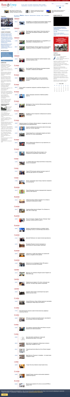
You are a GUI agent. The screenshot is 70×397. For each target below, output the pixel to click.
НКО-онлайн (43, 0)
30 (61, 91)
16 (61, 88)
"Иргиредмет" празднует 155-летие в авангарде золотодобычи (7, 88)
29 (59, 91)
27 (54, 91)
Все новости (16, 15)
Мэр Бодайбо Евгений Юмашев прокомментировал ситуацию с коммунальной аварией (38, 69)
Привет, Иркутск (65, 0)
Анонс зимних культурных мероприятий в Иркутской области (6, 81)
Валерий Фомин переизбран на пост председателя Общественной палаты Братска (61, 77)
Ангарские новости (10, 0)
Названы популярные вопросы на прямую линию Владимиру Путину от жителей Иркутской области (37, 229)
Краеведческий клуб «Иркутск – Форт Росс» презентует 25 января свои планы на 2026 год (7, 127)
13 (54, 88)
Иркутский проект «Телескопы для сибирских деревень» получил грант (61, 72)
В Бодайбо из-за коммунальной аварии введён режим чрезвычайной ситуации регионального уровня (38, 22)
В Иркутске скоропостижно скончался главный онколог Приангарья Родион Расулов (6, 34)
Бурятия (41, 5)
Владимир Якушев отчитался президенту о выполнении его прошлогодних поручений (36, 245)
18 (65, 88)
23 (61, 90)
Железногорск (35, 4)
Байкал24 (3, 0)
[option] (13, 11)
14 (56, 88)
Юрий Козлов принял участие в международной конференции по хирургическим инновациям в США (6, 139)
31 (63, 91)
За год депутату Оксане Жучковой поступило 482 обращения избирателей (6, 77)
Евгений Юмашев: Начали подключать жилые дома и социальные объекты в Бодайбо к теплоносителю (38, 47)
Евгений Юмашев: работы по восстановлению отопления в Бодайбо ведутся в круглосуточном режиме (37, 79)
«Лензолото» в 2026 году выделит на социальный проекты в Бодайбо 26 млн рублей (37, 254)
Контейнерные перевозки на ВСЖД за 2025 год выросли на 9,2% (6, 69)
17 (63, 88)
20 (54, 90)
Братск (26, 4)
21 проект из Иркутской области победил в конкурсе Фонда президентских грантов (6, 119)
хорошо (4, 394)
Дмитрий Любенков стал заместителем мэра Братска (38, 238)
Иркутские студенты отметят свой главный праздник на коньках (61, 62)
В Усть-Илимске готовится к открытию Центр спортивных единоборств (60, 28)
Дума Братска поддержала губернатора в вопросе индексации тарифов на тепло (37, 344)
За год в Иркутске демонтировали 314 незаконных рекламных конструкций (5, 96)
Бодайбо (43, 4)
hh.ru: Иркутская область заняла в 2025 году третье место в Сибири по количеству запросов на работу (6, 134)
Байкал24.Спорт (30, 0)
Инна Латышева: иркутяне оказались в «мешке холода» (6, 131)
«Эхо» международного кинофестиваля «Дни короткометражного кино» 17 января (7, 115)
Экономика (46, 15)
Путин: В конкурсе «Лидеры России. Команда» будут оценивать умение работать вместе (38, 219)
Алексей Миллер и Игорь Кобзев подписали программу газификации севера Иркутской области (39, 302)
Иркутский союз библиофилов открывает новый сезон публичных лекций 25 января (60, 68)
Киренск (40, 4)
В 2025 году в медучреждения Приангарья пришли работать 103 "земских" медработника (7, 92)
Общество (27, 15)
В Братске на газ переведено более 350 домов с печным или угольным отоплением (37, 264)
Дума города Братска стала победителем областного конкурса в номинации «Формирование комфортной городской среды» (6, 46)
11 (65, 87)
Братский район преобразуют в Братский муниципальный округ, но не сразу (35, 338)
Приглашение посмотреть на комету (61, 70)
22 (59, 90)
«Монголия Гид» (50, 0)
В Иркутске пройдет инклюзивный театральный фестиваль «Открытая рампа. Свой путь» (61, 64)
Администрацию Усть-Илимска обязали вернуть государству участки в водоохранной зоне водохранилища (35, 124)
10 (63, 87)
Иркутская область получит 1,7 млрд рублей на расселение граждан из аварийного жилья (7, 38)
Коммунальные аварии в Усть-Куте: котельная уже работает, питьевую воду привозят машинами (37, 283)
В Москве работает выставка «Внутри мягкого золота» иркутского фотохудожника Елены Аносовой (7, 124)
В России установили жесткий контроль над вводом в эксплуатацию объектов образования (38, 318)
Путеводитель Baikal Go (20, 0)
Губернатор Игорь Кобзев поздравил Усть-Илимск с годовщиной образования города (38, 200)
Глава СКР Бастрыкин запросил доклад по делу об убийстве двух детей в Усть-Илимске (38, 172)
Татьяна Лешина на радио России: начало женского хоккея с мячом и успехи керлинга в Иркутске (6, 101)
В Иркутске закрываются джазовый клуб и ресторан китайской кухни (6, 41)
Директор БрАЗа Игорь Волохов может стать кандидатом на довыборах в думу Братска (36, 153)
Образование (17, 16)
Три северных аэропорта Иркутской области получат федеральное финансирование (38, 328)
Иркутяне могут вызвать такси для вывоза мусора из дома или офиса (61, 81)
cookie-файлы (37, 391)
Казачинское (30, 5)
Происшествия (33, 15)
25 (65, 90)
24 (63, 90)
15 (59, 88)
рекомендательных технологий (35, 392)
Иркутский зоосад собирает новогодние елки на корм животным (60, 75)
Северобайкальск (24, 5)
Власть (22, 15)
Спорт (42, 15)
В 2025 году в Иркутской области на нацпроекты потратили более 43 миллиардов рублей (5, 85)
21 (56, 90)
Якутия (45, 5)
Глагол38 (37, 0)
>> (65, 83)
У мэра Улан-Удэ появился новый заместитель (37, 364)
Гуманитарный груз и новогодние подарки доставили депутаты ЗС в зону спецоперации (38, 134)
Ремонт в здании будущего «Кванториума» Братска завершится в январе (61, 34)
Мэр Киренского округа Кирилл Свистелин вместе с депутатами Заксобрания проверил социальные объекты (38, 32)
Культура (38, 15)
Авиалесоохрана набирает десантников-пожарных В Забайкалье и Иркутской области (6, 74)
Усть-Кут (22, 4)
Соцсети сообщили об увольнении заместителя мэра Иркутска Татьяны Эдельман (38, 127)
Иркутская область (36, 5)
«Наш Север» (57, 0)
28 (56, 91)
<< (57, 83)
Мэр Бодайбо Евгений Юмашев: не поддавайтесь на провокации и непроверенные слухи (38, 41)
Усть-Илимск (30, 4)
